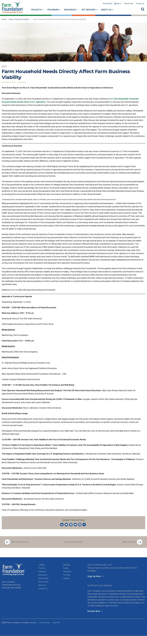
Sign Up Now (95, 576)
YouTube (66, 575)
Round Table (43, 578)
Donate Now (128, 3)
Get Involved (88, 10)
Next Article (129, 542)
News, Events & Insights (19, 19)
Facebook (67, 572)
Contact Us (140, 3)
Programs (53, 10)
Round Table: (112, 3)
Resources (70, 10)
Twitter (66, 568)
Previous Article (20, 542)
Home (4, 19)
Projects (36, 10)
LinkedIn (66, 578)
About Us (106, 10)
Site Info (56, 623)
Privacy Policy (44, 623)
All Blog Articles (73, 542)
